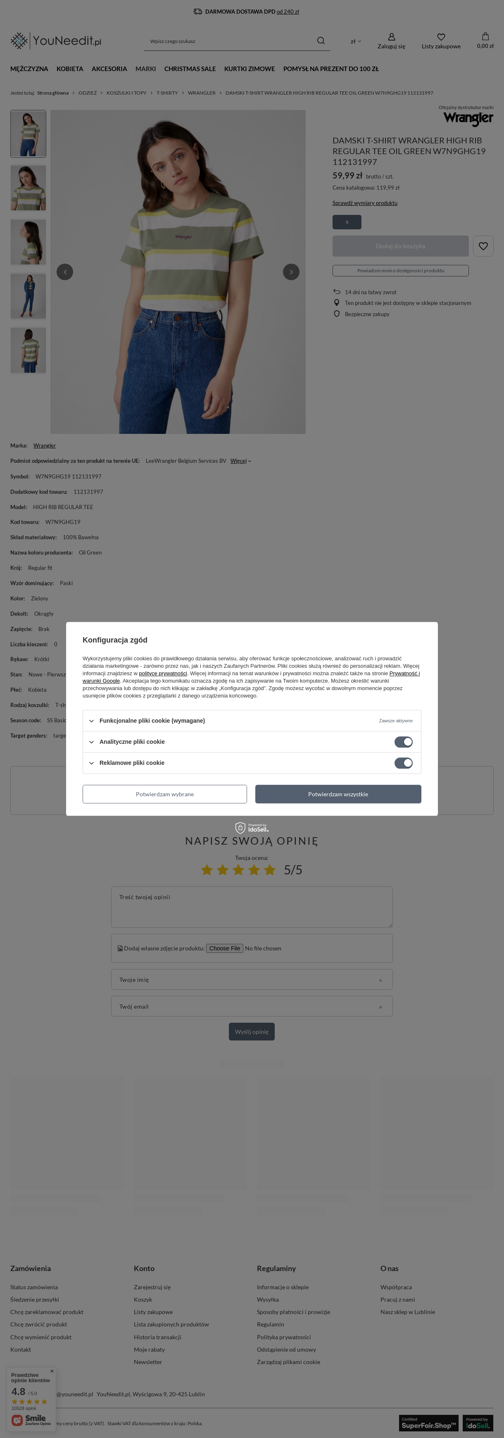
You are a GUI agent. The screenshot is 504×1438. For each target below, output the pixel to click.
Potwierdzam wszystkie (338, 794)
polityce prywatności (163, 673)
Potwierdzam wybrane (165, 794)
